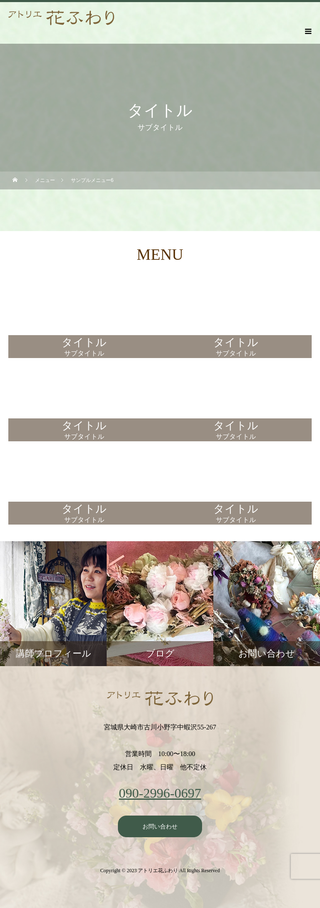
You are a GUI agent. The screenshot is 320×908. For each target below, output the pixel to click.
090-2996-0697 (160, 793)
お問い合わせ (160, 826)
